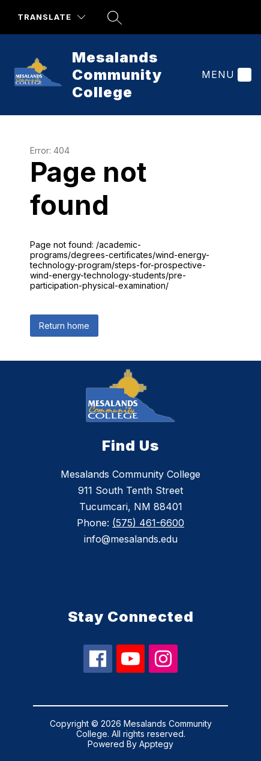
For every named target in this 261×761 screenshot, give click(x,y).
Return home (64, 325)
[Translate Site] (51, 17)
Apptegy (156, 744)
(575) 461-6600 (148, 523)
